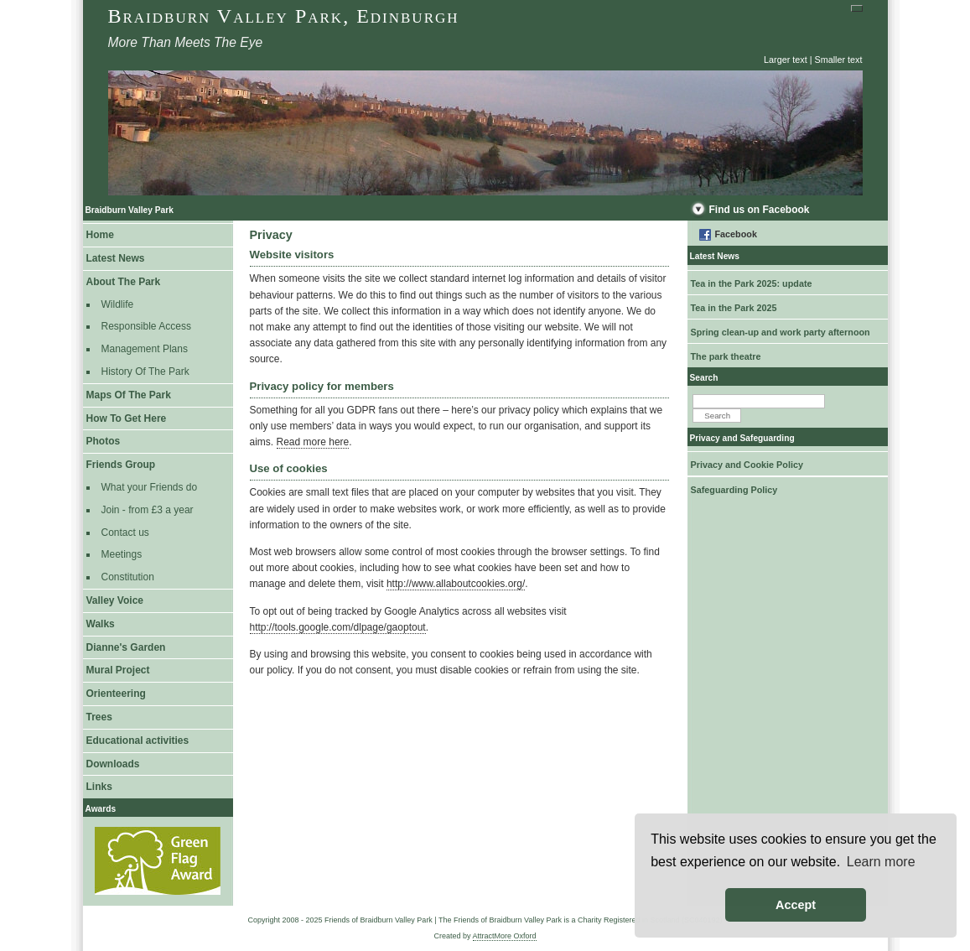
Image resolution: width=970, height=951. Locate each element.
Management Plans (144, 349)
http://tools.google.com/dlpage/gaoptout (338, 627)
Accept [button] (795, 905)
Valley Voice (115, 600)
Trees (99, 717)
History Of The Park (145, 371)
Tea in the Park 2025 (734, 308)
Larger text (785, 60)
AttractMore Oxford (505, 936)
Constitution (127, 577)
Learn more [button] (881, 862)
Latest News (115, 258)
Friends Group (121, 464)
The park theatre (726, 356)
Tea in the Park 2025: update (751, 283)
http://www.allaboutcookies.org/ (455, 584)
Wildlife (117, 304)
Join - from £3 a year (147, 510)
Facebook (736, 234)
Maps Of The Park (128, 395)
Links (99, 786)
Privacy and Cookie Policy (747, 465)
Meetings (122, 554)
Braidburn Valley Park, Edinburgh (283, 16)
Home (100, 235)
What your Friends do (149, 487)
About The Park (123, 282)
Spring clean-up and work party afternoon (780, 332)
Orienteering (116, 693)
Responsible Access (146, 326)
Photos (103, 441)
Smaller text (839, 60)
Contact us (125, 532)
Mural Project (118, 670)
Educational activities (137, 740)
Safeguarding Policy (734, 490)
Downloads (113, 764)
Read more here (313, 442)
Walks (100, 624)
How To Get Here (126, 418)
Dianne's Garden (126, 647)
